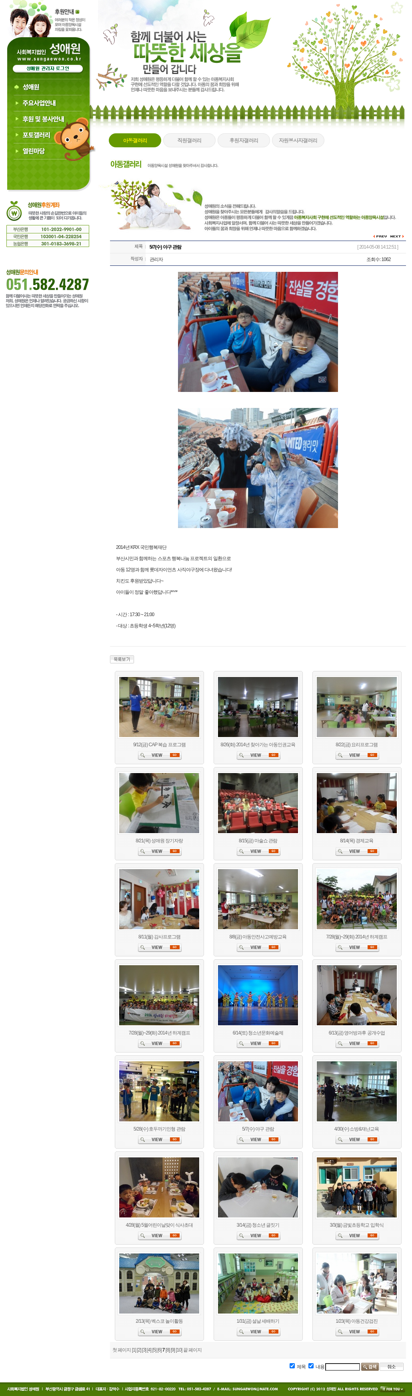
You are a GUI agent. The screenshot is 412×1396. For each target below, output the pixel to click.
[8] (168, 1350)
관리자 (156, 259)
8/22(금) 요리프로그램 (357, 744)
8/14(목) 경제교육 (356, 841)
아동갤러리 (135, 140)
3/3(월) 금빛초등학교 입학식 (356, 1225)
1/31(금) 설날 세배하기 (257, 1321)
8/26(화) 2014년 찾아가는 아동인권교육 (257, 744)
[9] (173, 1350)
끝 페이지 (192, 1350)
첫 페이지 (121, 1350)
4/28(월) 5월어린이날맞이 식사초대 (159, 1225)
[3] (144, 1350)
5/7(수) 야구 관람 (258, 1129)
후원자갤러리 (243, 140)
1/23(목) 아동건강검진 (357, 1321)
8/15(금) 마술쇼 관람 (258, 841)
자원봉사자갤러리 (298, 140)
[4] (149, 1350)
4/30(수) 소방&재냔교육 (356, 1129)
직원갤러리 (189, 140)
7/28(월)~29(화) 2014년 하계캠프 (356, 937)
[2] (139, 1350)
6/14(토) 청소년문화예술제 (258, 1033)
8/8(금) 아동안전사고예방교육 (257, 937)
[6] (159, 1350)
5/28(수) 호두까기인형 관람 (159, 1129)
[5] (154, 1350)
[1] (134, 1350)
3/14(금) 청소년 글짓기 (257, 1225)
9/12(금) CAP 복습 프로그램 (159, 744)
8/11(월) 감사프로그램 (159, 937)
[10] (179, 1350)
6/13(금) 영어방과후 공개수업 (357, 1033)
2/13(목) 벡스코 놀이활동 (159, 1321)
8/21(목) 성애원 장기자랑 (159, 841)
